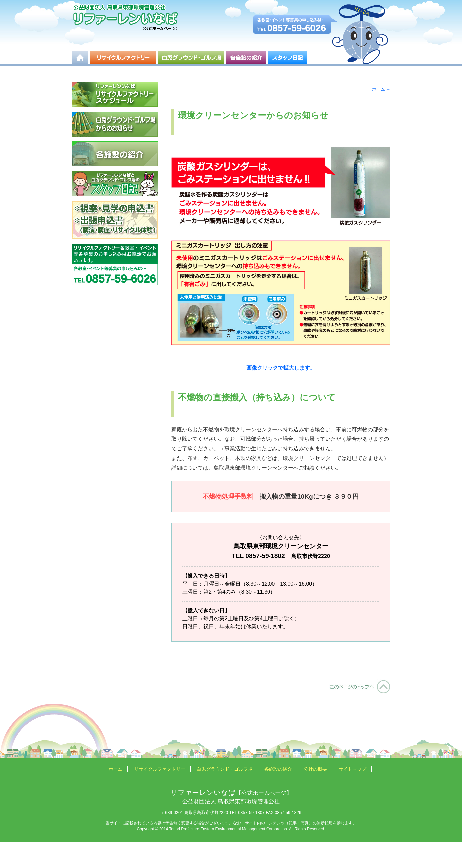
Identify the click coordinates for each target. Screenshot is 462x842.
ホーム (378, 89)
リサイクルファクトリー (159, 769)
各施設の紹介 (278, 769)
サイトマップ (352, 769)
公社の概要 (315, 769)
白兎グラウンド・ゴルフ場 (225, 769)
